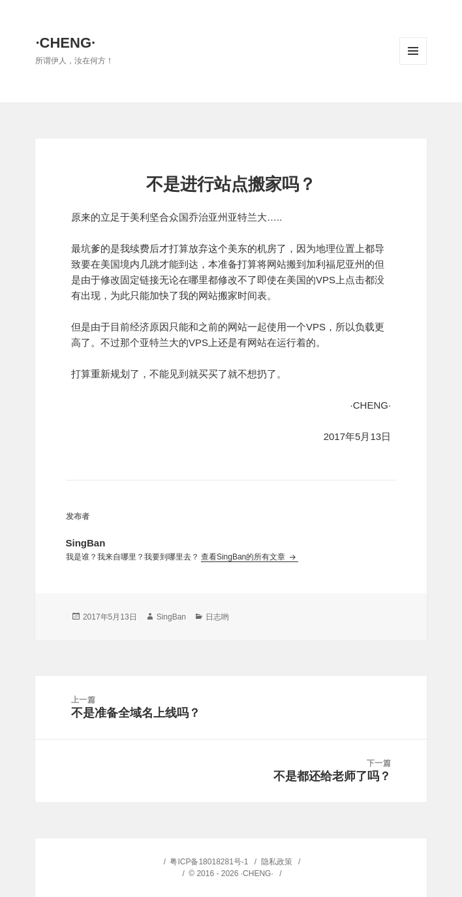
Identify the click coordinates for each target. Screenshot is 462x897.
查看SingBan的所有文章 (244, 556)
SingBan (171, 617)
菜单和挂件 (413, 51)
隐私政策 (276, 861)
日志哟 (217, 617)
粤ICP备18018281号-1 (209, 861)
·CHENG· (65, 43)
